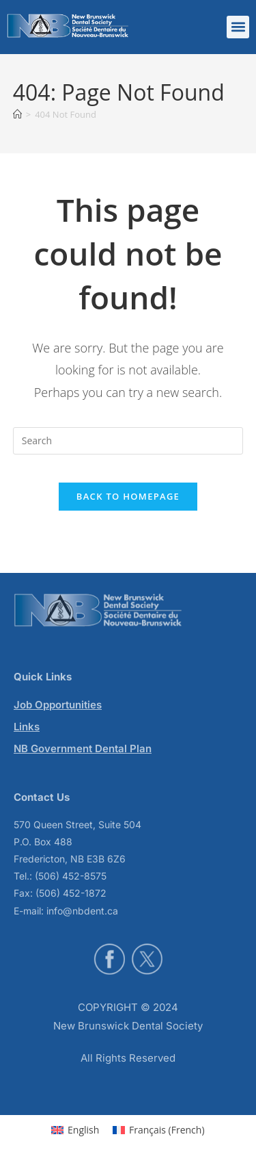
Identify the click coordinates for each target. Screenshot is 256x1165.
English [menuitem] (83, 1129)
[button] (238, 27)
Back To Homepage (128, 496)
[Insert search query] (128, 441)
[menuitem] (75, 1130)
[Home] (17, 114)
